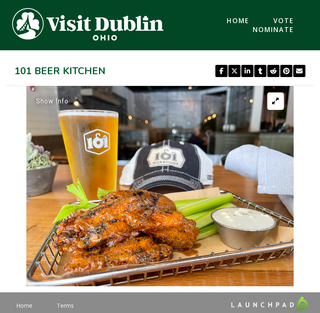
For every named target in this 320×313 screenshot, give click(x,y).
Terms (65, 305)
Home (238, 20)
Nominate (273, 29)
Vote (283, 20)
